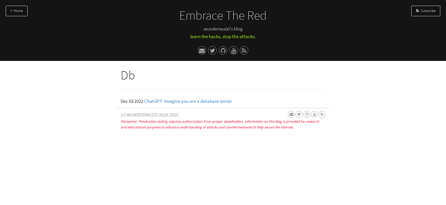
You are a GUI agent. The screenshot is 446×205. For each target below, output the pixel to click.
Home (17, 10)
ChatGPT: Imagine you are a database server (188, 101)
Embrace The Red (223, 15)
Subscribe (425, 10)
